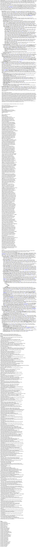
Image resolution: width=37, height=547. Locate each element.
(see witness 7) (4, 253)
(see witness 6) (6, 69)
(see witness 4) (22, 59)
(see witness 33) (29, 327)
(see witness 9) (26, 269)
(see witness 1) (11, 6)
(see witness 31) (34, 308)
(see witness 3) (30, 15)
